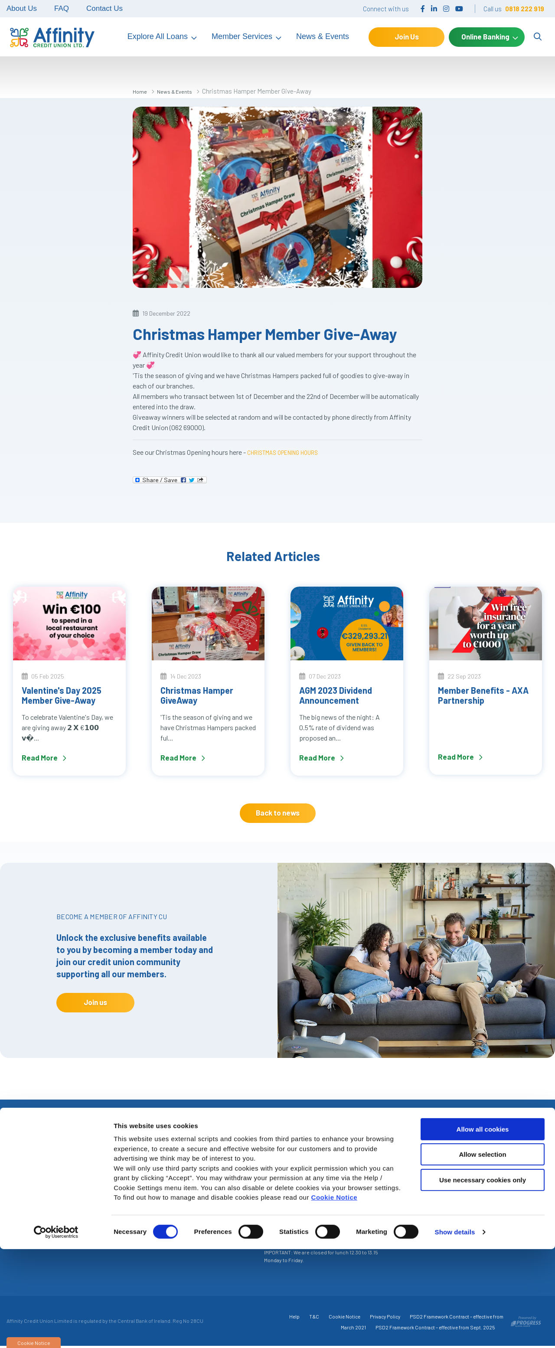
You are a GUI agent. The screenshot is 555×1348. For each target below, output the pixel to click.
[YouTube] (459, 8)
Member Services (242, 36)
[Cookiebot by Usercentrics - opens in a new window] (56, 1331)
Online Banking (485, 36)
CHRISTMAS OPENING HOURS (290, 452)
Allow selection (482, 1253)
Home (141, 91)
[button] (366, 1135)
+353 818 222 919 (82, 1204)
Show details (455, 1331)
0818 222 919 (524, 9)
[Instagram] (446, 8)
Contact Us (104, 8)
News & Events (322, 36)
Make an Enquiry (480, 1172)
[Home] (50, 36)
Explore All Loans (157, 36)
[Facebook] (423, 8)
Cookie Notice (334, 1296)
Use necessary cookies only (482, 1279)
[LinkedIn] (434, 8)
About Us (22, 8)
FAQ (61, 8)
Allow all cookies (483, 1228)
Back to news (278, 812)
